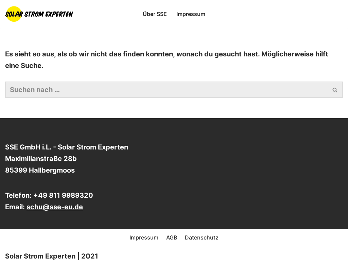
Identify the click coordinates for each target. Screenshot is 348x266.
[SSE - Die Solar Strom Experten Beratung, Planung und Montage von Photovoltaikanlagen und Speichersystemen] (40, 14)
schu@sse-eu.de (55, 207)
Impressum (190, 14)
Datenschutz (202, 237)
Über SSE (155, 14)
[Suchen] (166, 90)
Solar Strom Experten (40, 256)
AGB (171, 237)
